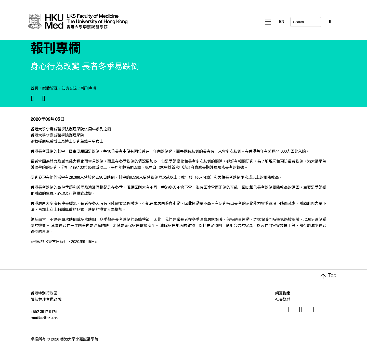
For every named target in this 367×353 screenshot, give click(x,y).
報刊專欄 (88, 89)
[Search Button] (317, 20)
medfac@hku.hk (44, 318)
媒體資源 (50, 89)
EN (328, 22)
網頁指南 (283, 294)
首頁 (34, 89)
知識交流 (69, 89)
